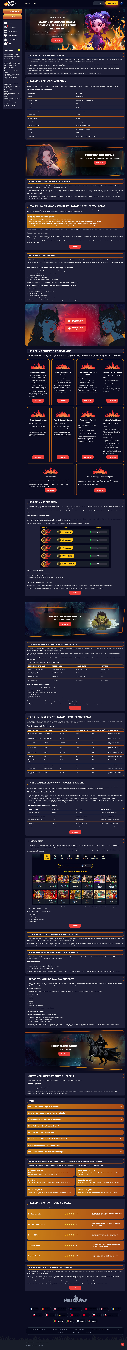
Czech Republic (111, 1315)
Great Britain (60, 1309)
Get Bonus (99, 162)
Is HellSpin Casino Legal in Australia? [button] (43, 1107)
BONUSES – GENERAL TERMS (100, 1329)
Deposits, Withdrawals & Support (11, 90)
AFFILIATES (89, 1332)
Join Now (57, 40)
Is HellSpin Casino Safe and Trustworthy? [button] (45, 1152)
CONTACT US (75, 1332)
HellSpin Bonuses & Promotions (9, 68)
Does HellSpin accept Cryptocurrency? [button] (44, 1145)
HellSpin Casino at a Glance (12, 56)
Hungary (92, 1321)
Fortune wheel (14, 11)
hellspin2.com (89, 100)
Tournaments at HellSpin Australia (11, 71)
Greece (80, 1321)
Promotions (10, 27)
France (34, 1309)
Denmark (50, 1315)
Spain (86, 1315)
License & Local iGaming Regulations (11, 83)
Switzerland (90, 1309)
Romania (116, 1309)
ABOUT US (60, 1332)
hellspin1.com (80, 100)
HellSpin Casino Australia (11, 54)
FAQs (5, 96)
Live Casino (7, 81)
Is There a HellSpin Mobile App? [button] (41, 1132)
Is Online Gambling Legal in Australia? (12, 87)
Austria (75, 1315)
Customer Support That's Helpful (11, 93)
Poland (96, 1315)
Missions (14, 16)
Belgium (46, 1309)
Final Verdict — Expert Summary (10, 106)
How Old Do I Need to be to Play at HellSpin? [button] (47, 1113)
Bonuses (27, 3)
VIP (7, 43)
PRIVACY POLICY (79, 1329)
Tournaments (10, 31)
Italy (70, 1321)
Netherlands (75, 1309)
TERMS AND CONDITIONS (59, 1329)
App (34, 3)
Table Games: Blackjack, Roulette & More (11, 78)
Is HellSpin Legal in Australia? (9, 59)
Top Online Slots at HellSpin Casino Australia (12, 75)
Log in (99, 3)
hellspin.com (80, 96)
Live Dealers (10, 35)
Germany (63, 1315)
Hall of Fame (10, 39)
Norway (104, 1309)
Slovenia (37, 1315)
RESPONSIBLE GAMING (38, 1329)
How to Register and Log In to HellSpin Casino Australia (12, 62)
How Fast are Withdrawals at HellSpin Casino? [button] (47, 1139)
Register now (112, 3)
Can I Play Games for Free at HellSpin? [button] (44, 1119)
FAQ (118, 1329)
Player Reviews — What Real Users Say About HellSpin (12, 99)
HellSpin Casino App (10, 65)
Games (8, 23)
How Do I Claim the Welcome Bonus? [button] (43, 1126)
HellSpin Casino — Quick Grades (11, 102)
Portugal (58, 1321)
